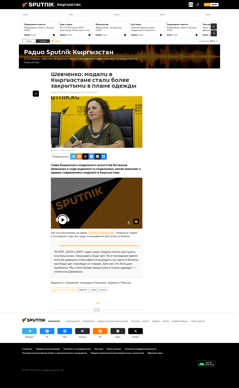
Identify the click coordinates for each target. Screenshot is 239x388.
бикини (104, 289)
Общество (83, 289)
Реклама (99, 349)
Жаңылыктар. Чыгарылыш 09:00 (109, 29)
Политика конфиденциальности (140, 349)
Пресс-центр (198, 321)
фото (166, 321)
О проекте (27, 349)
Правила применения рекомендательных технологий (117, 353)
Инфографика (180, 321)
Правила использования (48, 349)
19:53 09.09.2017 (59, 92)
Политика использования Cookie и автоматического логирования (54, 353)
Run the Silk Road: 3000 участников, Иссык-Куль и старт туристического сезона (75, 30)
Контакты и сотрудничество (77, 349)
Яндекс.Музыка (134, 220)
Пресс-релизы (114, 349)
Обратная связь (155, 353)
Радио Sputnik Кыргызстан (63, 289)
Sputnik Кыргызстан (101, 232)
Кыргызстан (73, 321)
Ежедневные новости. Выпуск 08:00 (39, 29)
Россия (135, 321)
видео (156, 321)
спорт (145, 321)
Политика (89, 321)
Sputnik (56, 150)
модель (94, 289)
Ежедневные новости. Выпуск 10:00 (182, 29)
